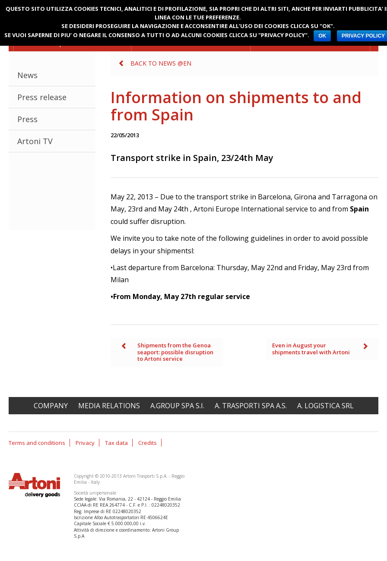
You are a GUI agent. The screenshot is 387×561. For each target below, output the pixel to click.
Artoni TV (35, 141)
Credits (147, 443)
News (27, 75)
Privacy (85, 443)
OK (322, 36)
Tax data (116, 443)
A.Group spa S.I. (177, 405)
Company (51, 405)
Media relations (109, 405)
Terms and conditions (37, 443)
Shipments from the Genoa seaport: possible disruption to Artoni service (175, 351)
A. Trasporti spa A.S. (251, 405)
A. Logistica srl (325, 405)
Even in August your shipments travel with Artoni (311, 348)
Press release (42, 97)
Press (27, 119)
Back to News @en (160, 63)
